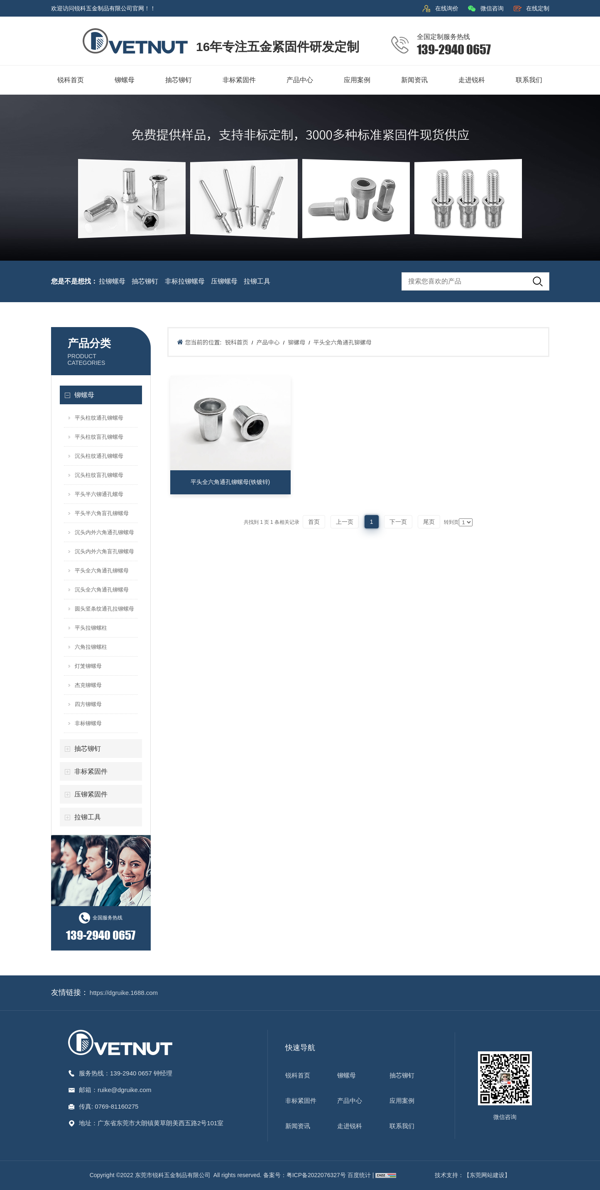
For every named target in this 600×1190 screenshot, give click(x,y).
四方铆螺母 (88, 704)
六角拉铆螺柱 (91, 647)
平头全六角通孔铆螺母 (102, 570)
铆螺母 (84, 394)
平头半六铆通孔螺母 (99, 494)
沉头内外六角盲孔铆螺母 (104, 551)
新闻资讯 (297, 1125)
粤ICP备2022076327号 (316, 1175)
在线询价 (446, 8)
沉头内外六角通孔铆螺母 (104, 532)
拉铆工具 (257, 281)
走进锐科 (349, 1125)
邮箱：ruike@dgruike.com (115, 1089)
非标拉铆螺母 (185, 281)
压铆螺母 (224, 281)
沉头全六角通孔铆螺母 (102, 589)
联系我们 (401, 1125)
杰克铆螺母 (88, 685)
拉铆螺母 (112, 281)
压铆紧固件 (91, 794)
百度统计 (360, 1175)
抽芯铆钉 (145, 281)
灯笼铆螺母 (88, 666)
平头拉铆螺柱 (91, 628)
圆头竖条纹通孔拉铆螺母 (104, 609)
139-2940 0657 (132, 1073)
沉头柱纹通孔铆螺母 (99, 456)
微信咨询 (492, 8)
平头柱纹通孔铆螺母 (99, 418)
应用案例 (401, 1100)
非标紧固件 (91, 771)
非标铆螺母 (88, 723)
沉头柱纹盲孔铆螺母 (99, 475)
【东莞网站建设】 (487, 1175)
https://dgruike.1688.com (124, 992)
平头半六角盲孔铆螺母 (102, 513)
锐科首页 (236, 342)
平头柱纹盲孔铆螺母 (99, 437)
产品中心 (268, 342)
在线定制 (537, 8)
